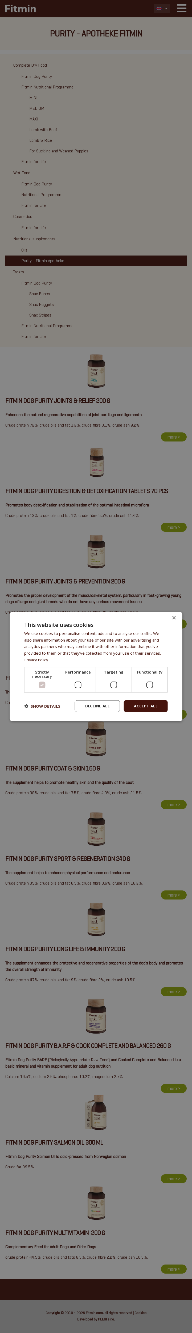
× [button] (174, 618)
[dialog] (96, 667)
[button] (42, 706)
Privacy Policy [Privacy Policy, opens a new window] (36, 659)
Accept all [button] (146, 705)
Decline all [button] (97, 705)
